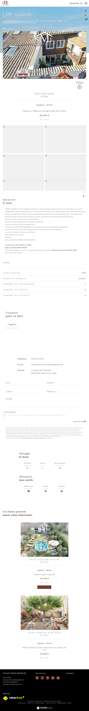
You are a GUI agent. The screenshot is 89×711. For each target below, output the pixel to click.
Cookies (69, 703)
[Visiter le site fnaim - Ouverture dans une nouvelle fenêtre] (5, 698)
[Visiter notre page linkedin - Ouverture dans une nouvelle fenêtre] (53, 678)
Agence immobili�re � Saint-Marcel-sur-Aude (18, 21)
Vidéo (79, 82)
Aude (42, 21)
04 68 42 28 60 (37, 359)
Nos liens (53, 703)
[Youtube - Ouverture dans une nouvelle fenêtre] (58, 678)
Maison (60, 21)
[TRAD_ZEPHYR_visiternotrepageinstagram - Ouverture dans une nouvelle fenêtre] (48, 678)
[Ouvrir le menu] (86, 3)
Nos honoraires (22, 703)
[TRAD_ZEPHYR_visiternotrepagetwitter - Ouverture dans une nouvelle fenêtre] (42, 678)
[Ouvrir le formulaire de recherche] (76, 3)
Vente (37, 21)
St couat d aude (51, 21)
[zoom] (23, 127)
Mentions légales (40, 703)
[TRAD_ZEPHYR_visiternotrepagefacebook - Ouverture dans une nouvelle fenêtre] (37, 678)
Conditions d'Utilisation (39, 437)
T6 (65, 21)
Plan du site (31, 703)
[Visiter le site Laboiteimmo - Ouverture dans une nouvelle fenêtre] (44, 706)
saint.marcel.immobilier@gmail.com (47, 364)
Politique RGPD (62, 703)
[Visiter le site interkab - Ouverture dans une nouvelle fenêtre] (16, 697)
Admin (48, 703)
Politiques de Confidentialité (26, 437)
